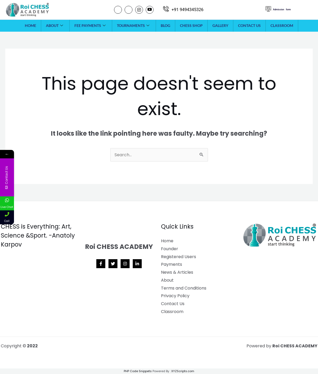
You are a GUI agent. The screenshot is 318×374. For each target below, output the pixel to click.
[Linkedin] (137, 263)
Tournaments (133, 25)
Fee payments (90, 25)
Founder (169, 249)
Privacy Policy (175, 296)
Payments (171, 264)
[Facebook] (118, 10)
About (54, 25)
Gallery (220, 25)
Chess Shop (191, 25)
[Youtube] (150, 10)
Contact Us (249, 25)
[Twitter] (128, 10)
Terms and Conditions (183, 288)
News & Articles (177, 272)
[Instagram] (139, 10)
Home (30, 25)
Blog (165, 25)
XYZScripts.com (182, 371)
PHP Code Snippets (138, 371)
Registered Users (178, 257)
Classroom (281, 25)
